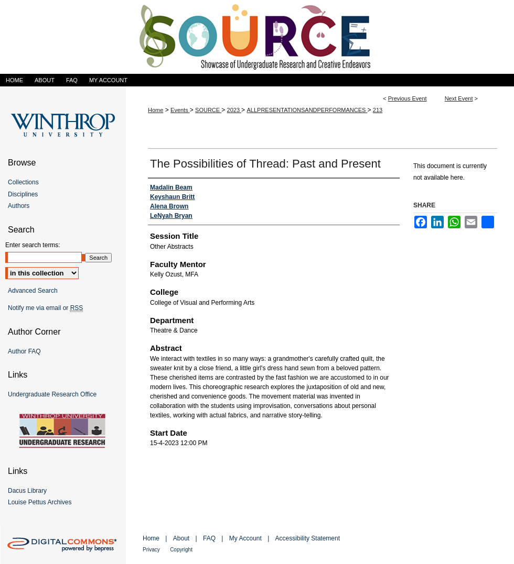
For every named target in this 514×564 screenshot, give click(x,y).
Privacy (151, 549)
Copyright (181, 549)
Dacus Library (27, 490)
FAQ (209, 538)
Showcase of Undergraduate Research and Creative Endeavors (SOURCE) (257, 37)
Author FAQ (24, 351)
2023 (234, 110)
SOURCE (208, 110)
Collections (23, 182)
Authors (18, 205)
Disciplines (23, 194)
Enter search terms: (32, 245)
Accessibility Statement (307, 538)
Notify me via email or (45, 308)
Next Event (459, 98)
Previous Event (407, 98)
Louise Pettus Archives (39, 502)
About (181, 538)
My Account (245, 538)
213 (377, 110)
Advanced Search (33, 290)
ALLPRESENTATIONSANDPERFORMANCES (307, 110)
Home (155, 110)
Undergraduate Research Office (52, 394)
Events (180, 110)
